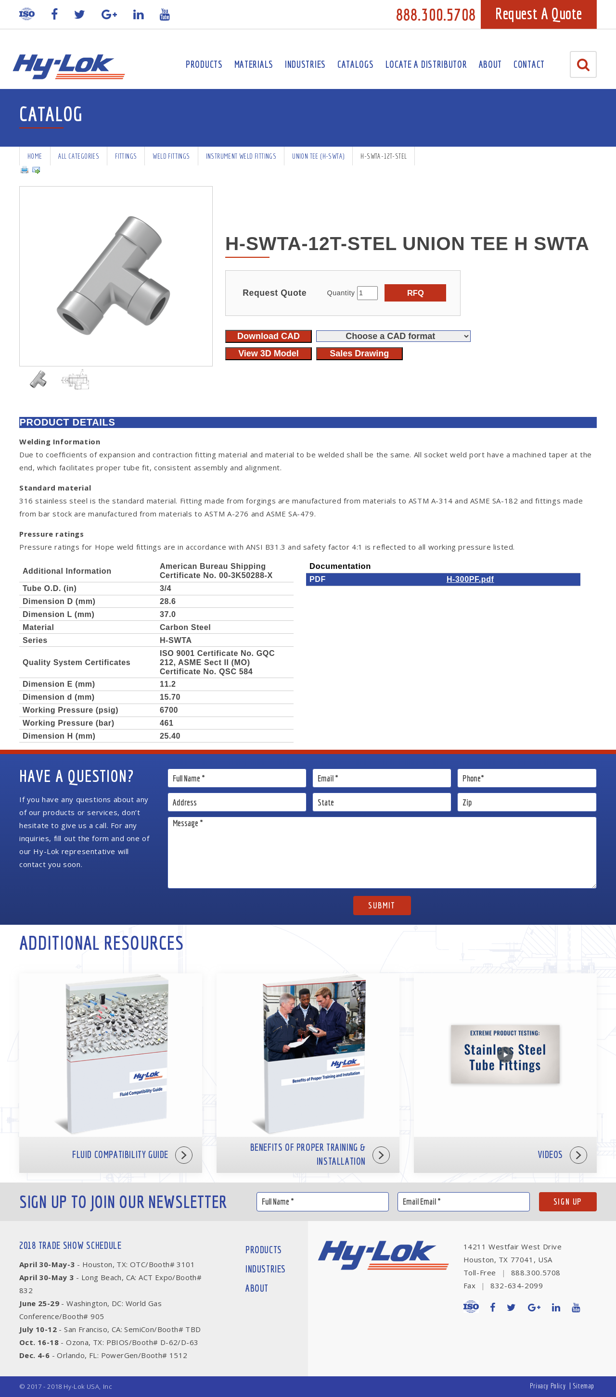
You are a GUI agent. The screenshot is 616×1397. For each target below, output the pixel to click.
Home (34, 156)
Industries (305, 64)
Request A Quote (538, 13)
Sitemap (583, 1386)
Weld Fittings (171, 156)
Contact (529, 64)
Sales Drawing (359, 353)
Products (204, 64)
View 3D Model (268, 353)
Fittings (126, 156)
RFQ (415, 293)
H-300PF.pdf (470, 579)
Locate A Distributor (426, 64)
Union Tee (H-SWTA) (318, 156)
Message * (382, 853)
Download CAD (268, 336)
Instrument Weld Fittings (241, 156)
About (490, 64)
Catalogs (355, 64)
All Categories (79, 156)
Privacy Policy (547, 1386)
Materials (253, 64)
